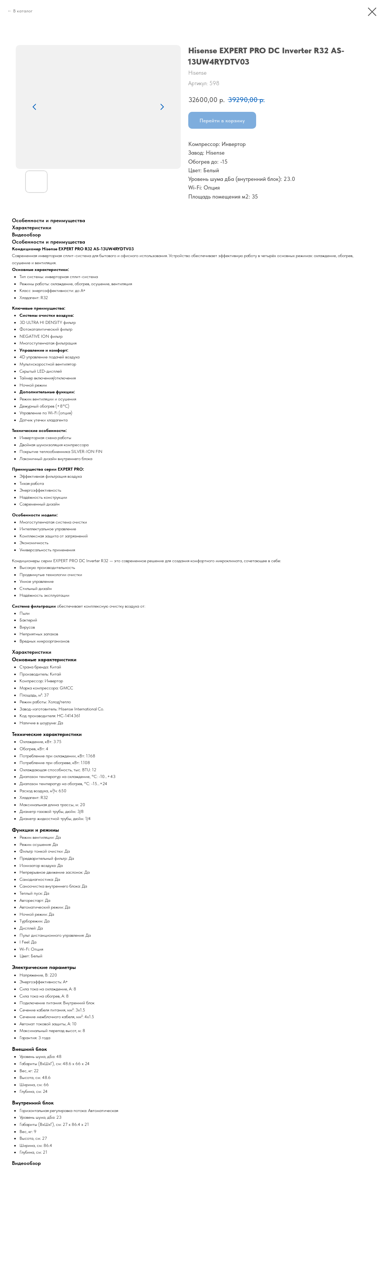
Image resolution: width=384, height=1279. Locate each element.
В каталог (23, 11)
